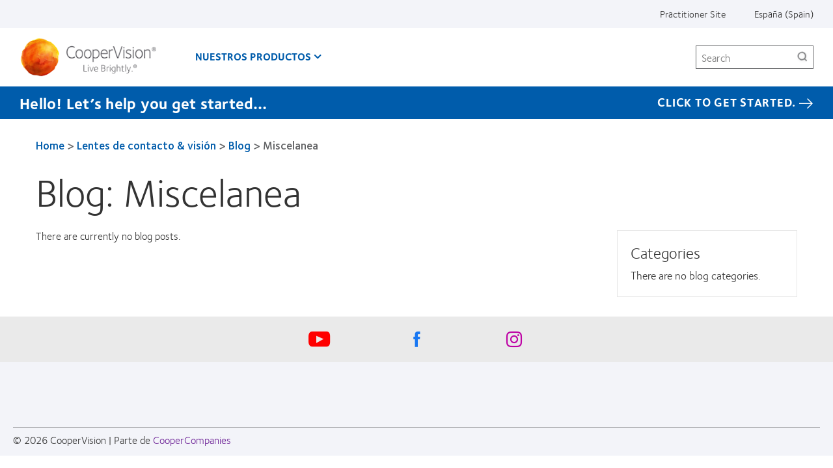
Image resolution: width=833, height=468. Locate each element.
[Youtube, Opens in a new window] (319, 342)
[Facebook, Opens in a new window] (416, 342)
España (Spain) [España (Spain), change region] (783, 13)
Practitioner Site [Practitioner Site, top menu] (693, 13)
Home (50, 144)
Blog (239, 144)
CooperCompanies (192, 440)
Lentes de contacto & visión (146, 144)
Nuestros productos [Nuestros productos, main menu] (253, 56)
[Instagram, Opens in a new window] (514, 342)
